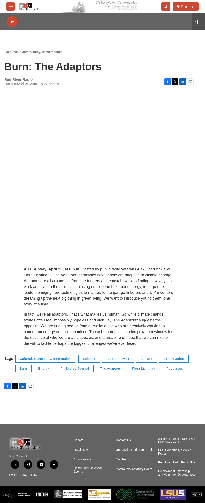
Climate (146, 359)
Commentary (82, 459)
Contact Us (123, 440)
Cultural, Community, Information (33, 52)
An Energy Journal (75, 368)
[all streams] (198, 21)
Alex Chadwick (118, 359)
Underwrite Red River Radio (135, 449)
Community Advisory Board (134, 469)
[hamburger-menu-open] (10, 6)
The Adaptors (110, 368)
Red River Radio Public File (176, 462)
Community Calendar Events (88, 470)
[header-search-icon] (165, 6)
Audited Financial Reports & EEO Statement (177, 440)
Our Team (122, 459)
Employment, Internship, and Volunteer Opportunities (177, 473)
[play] (11, 21)
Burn (23, 368)
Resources (175, 368)
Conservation (173, 359)
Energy (43, 368)
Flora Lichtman (143, 368)
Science (89, 359)
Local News (81, 449)
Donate (187, 6)
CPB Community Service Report (174, 452)
